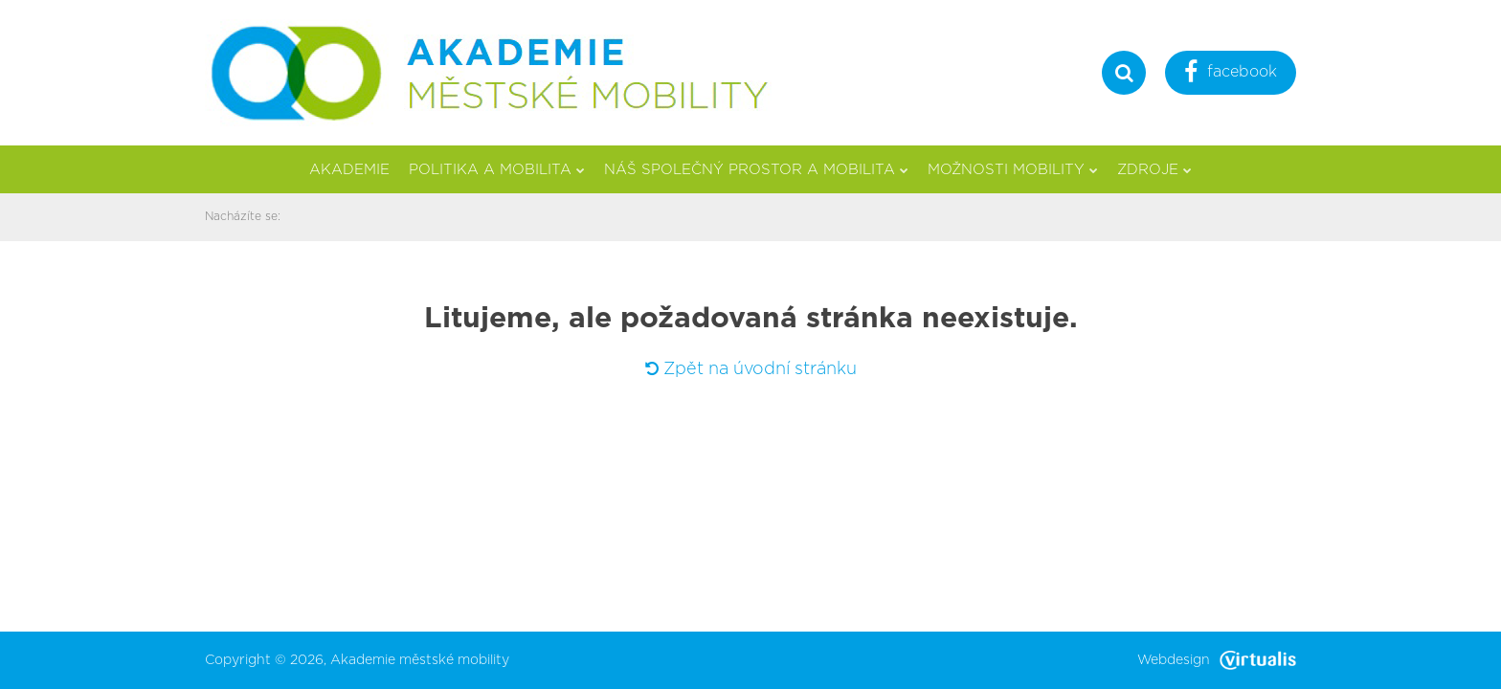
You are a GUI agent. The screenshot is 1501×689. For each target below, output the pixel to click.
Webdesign (1216, 660)
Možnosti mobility (1013, 170)
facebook (1230, 74)
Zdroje (1154, 170)
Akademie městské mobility (419, 660)
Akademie (349, 170)
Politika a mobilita (497, 170)
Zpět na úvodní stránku (751, 369)
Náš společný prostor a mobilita (756, 170)
